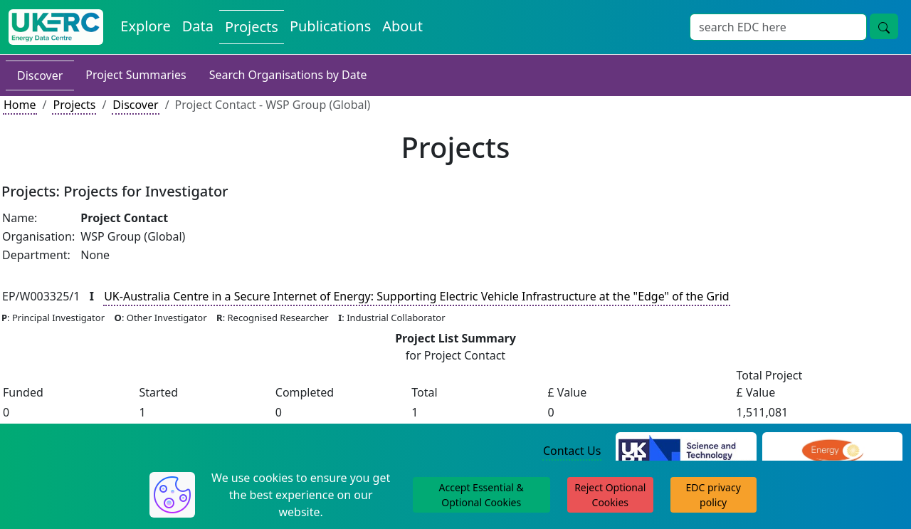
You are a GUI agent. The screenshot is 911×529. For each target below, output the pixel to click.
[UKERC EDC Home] (56, 27)
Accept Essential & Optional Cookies (481, 495)
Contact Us (572, 451)
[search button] (884, 26)
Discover (40, 75)
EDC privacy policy (713, 495)
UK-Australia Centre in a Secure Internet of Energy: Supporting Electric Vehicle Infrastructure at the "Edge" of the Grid (417, 296)
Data (198, 26)
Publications (330, 26)
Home (20, 104)
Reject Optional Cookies (610, 495)
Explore (145, 26)
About (402, 26)
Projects (251, 26)
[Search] (778, 27)
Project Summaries (135, 75)
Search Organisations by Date (288, 75)
